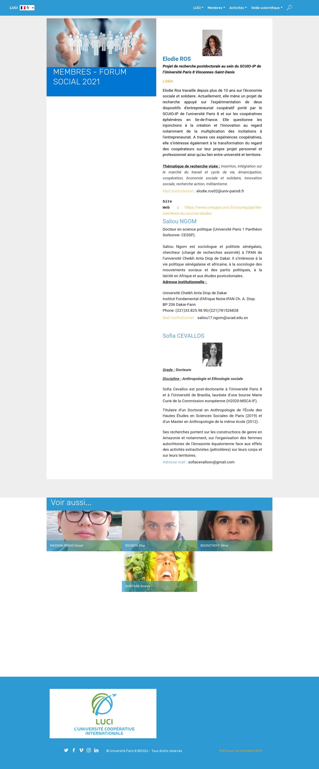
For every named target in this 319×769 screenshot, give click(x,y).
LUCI (14, 8)
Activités (236, 8)
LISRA (168, 134)
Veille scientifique (265, 8)
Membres (215, 8)
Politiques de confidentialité (240, 751)
